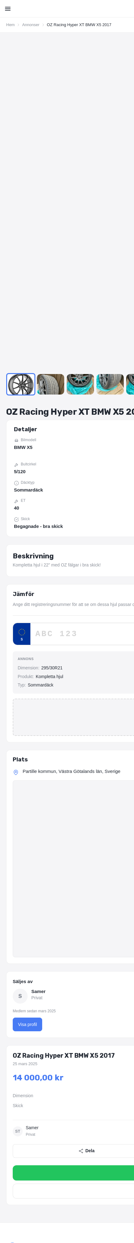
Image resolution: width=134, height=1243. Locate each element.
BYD (38, 1088)
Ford (111, 1088)
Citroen (53, 1088)
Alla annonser (19, 1019)
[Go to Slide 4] (110, 61)
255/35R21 (90, 1135)
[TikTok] (56, 974)
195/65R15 (16, 1127)
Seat (43, 1097)
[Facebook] (11, 974)
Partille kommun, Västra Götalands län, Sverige (71, 448)
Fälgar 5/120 (103, 1173)
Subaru (75, 1097)
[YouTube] (41, 974)
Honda (126, 1088)
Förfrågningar (19, 1041)
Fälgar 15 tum (18, 1164)
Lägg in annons (21, 1030)
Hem (10, 24)
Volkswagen (111, 1097)
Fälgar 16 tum (48, 1164)
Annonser (30, 24)
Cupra (70, 1088)
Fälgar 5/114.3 (74, 1173)
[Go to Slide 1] (20, 61)
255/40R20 (41, 1135)
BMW (24, 1088)
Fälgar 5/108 (17, 1173)
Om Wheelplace (21, 1008)
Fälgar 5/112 (45, 1173)
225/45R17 (114, 1127)
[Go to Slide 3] (80, 61)
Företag (125, 1019)
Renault (13, 1097)
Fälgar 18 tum (107, 1164)
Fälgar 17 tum (78, 1164)
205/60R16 (65, 1127)
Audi (10, 1088)
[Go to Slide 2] (50, 61)
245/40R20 (16, 1135)
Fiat (99, 1088)
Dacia (86, 1088)
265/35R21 (114, 1135)
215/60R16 (90, 1127)
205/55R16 (41, 1127)
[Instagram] (26, 974)
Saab (29, 1097)
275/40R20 (65, 1135)
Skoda (58, 1097)
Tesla (91, 1097)
